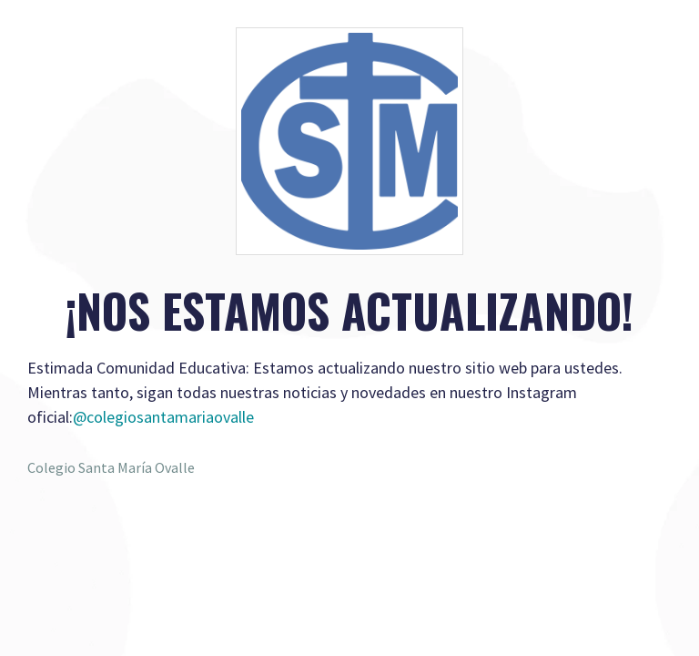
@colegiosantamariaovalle (163, 416)
